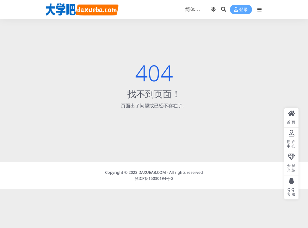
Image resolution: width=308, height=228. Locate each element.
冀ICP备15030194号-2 (154, 178)
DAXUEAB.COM (152, 172)
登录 (241, 9)
